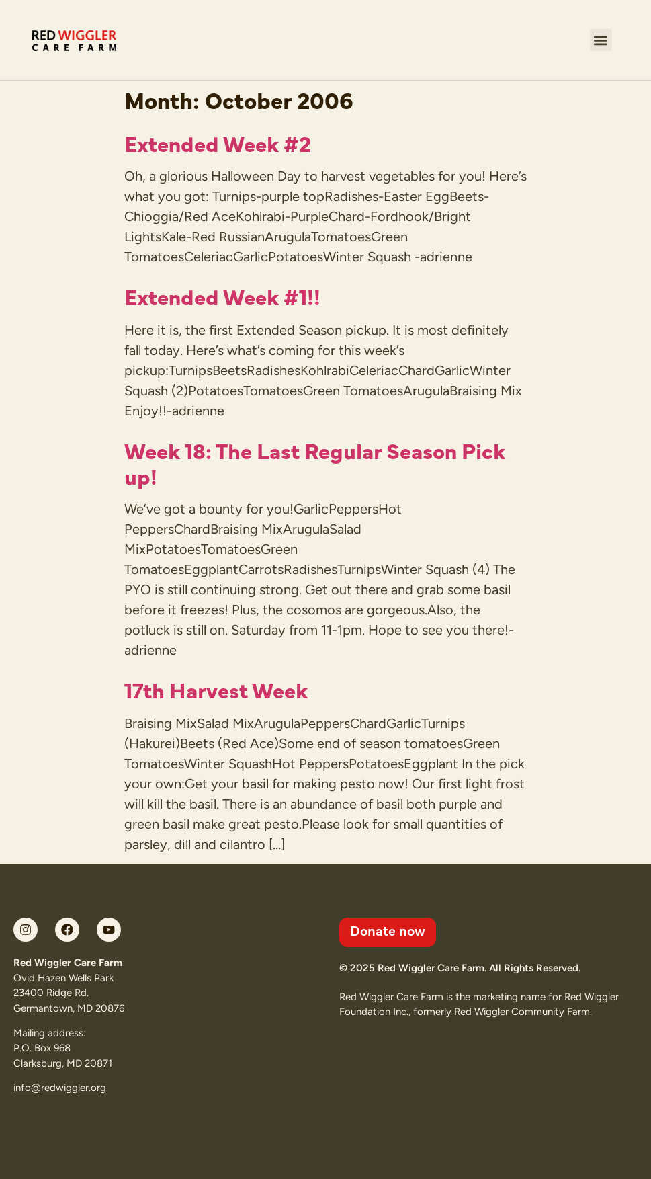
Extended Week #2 (217, 142)
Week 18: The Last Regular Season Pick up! (314, 462)
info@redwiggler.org (59, 1088)
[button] (601, 40)
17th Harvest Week (216, 689)
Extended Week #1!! (222, 296)
